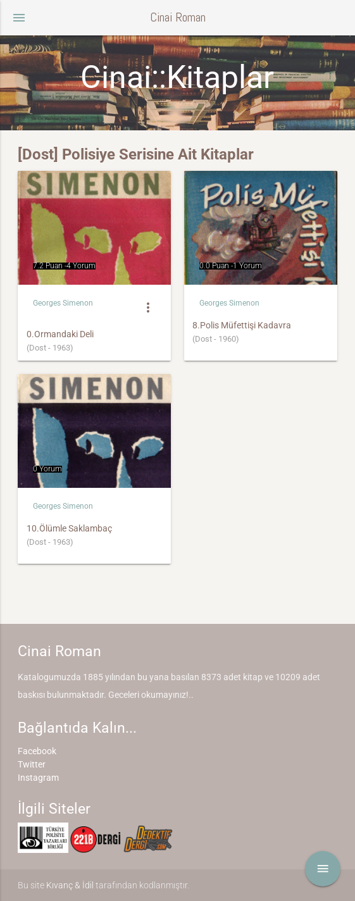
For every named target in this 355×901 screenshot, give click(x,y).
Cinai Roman (178, 17)
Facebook (37, 751)
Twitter (32, 764)
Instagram (38, 778)
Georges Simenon (63, 303)
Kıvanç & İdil (70, 885)
